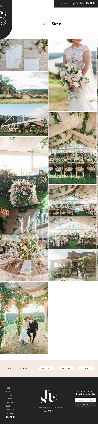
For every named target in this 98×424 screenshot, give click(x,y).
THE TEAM (10, 395)
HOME (8, 388)
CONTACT (10, 409)
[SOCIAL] (86, 368)
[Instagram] (87, 3)
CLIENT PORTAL (11, 413)
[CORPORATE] (66, 368)
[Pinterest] (91, 3)
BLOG (8, 406)
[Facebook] (94, 3)
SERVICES (9, 399)
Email (85, 397)
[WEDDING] (46, 368)
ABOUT (8, 391)
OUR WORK (10, 402)
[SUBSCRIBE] (85, 404)
